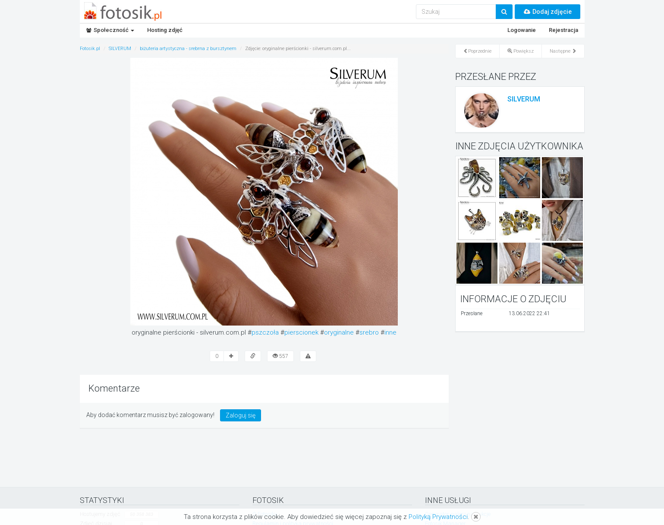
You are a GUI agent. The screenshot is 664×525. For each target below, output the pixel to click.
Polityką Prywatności (438, 517)
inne (390, 332)
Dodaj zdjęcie (547, 11)
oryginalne (339, 332)
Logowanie (521, 30)
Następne (563, 51)
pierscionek (301, 332)
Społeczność (110, 30)
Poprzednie (477, 51)
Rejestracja (563, 30)
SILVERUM (523, 99)
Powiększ (520, 51)
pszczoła (265, 332)
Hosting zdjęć (165, 30)
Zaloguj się (240, 415)
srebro (369, 332)
